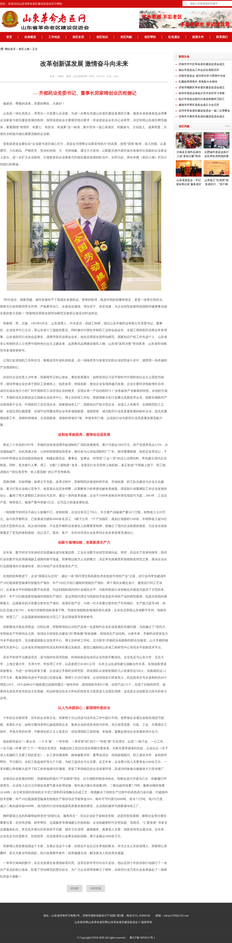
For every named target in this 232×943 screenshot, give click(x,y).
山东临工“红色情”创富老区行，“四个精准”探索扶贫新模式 (216, 173)
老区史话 (78, 37)
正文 (35, 49)
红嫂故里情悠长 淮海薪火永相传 (198, 81)
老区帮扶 (150, 37)
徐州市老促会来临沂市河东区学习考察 (202, 93)
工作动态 (54, 37)
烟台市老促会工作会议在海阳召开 (199, 70)
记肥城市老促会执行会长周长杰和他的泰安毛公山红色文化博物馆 (216, 145)
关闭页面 (95, 888)
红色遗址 (174, 37)
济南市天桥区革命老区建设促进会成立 (202, 116)
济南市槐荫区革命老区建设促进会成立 (202, 87)
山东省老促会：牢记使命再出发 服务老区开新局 (189, 173)
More (227, 126)
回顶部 (75, 888)
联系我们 (222, 37)
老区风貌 (126, 37)
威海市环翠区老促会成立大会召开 (199, 104)
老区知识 (102, 37)
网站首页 (10, 49)
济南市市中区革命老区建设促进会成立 (202, 64)
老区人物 (24, 49)
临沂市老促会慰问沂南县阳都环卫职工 (202, 99)
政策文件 (198, 37)
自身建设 (30, 37)
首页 (9, 37)
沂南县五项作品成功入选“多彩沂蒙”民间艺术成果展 (189, 145)
